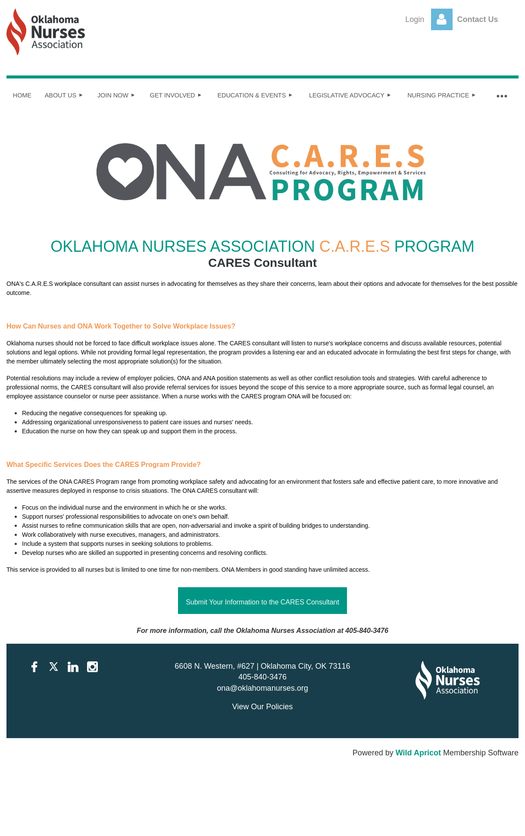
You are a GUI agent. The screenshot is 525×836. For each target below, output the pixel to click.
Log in (442, 19)
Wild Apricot (418, 752)
